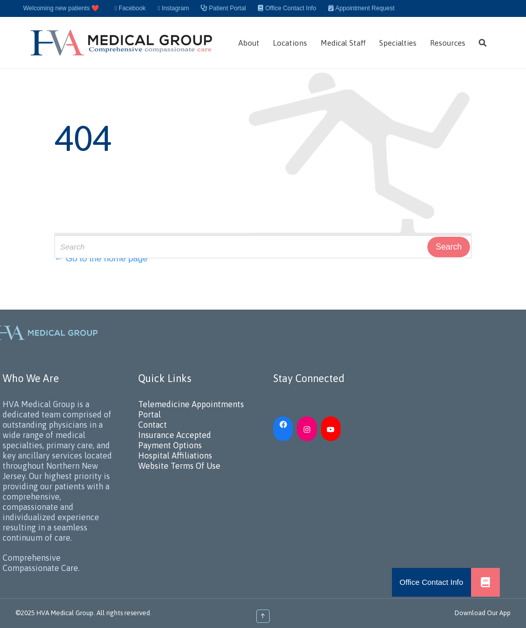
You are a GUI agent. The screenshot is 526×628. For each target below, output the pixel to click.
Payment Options (170, 445)
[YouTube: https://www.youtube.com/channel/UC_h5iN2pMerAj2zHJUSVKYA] (331, 429)
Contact (152, 424)
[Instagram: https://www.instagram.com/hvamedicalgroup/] (306, 429)
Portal (149, 414)
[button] (485, 582)
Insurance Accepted (174, 435)
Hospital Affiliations (175, 455)
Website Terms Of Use (179, 465)
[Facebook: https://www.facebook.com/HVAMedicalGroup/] (283, 423)
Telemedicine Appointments (191, 404)
